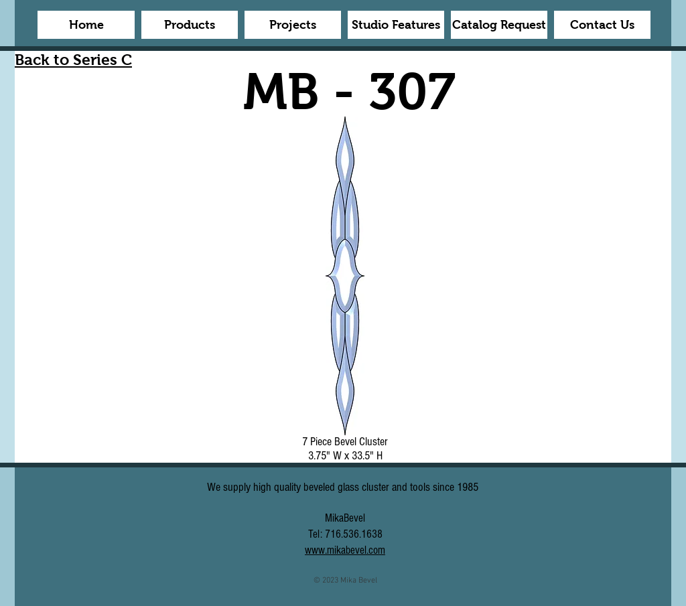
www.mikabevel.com (345, 550)
